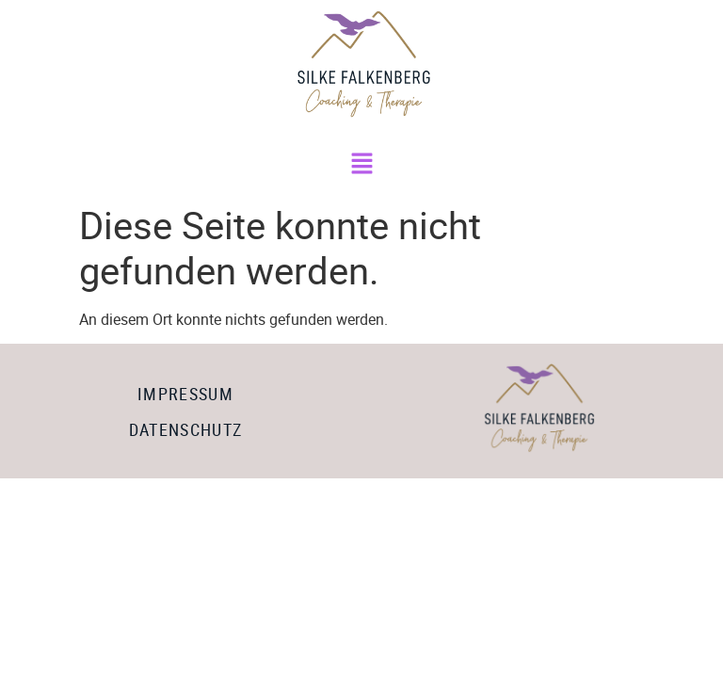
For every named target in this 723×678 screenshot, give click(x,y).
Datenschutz (185, 429)
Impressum (185, 393)
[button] (361, 164)
